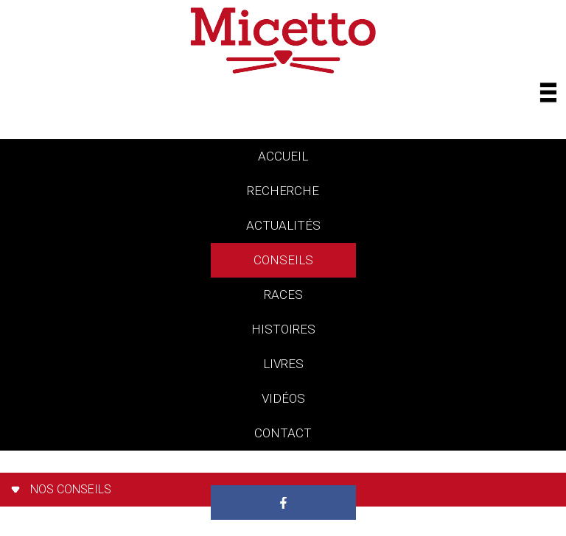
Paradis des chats (283, 467)
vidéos (283, 398)
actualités (283, 225)
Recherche (283, 190)
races (283, 294)
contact (283, 433)
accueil (283, 156)
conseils (283, 260)
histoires (283, 329)
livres (283, 363)
